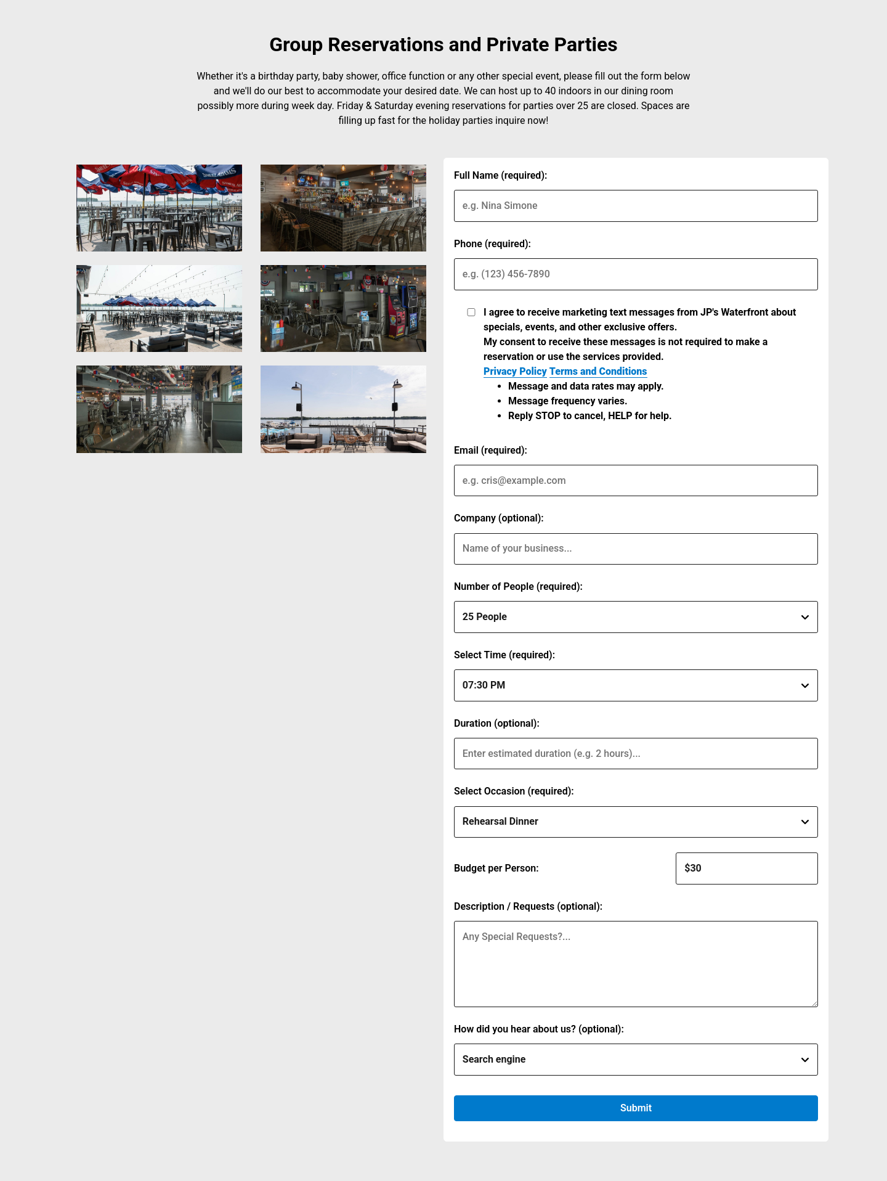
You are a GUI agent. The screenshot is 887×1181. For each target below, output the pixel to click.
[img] (159, 208)
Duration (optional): (497, 723)
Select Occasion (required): (514, 791)
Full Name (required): (500, 175)
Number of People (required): (518, 586)
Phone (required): (492, 244)
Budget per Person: (496, 868)
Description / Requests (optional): (528, 906)
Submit (636, 1108)
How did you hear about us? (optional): (539, 1029)
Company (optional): (499, 518)
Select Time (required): (504, 655)
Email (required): (490, 450)
